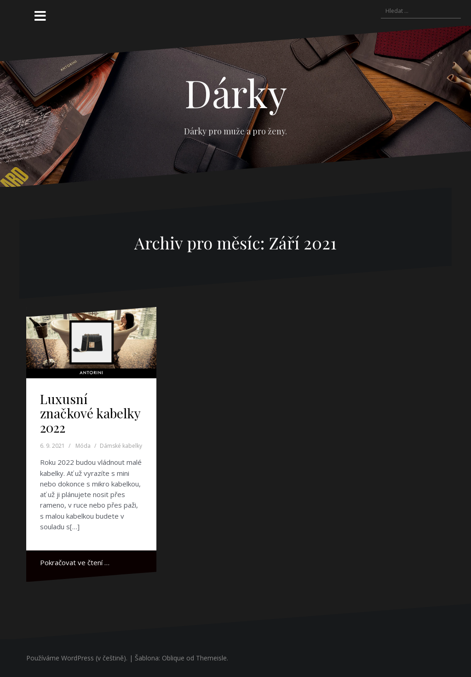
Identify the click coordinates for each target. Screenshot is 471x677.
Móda (83, 446)
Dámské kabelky (121, 446)
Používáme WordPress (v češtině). (76, 658)
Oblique (173, 658)
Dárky (235, 92)
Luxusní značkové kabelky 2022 (90, 413)
